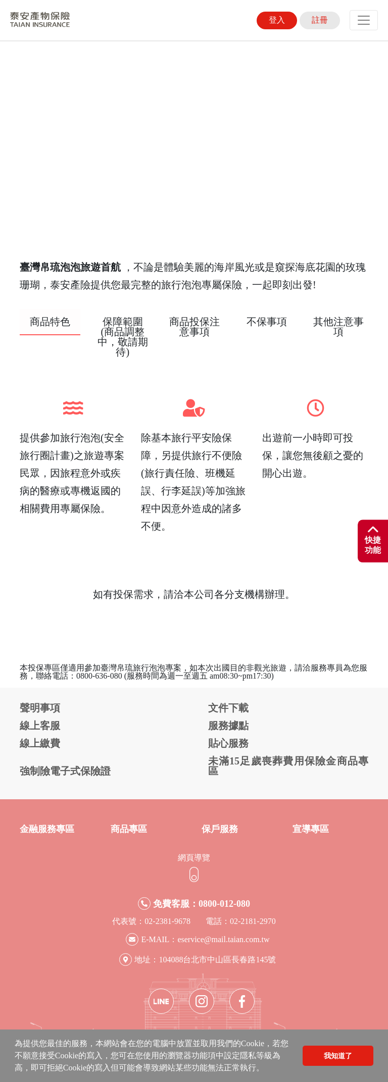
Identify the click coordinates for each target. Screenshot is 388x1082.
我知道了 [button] (338, 1056)
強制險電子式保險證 (65, 771)
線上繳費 (40, 743)
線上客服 (40, 725)
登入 (277, 20)
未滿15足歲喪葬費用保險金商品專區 (288, 766)
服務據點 (228, 725)
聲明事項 (40, 707)
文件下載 (228, 707)
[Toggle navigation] (364, 20)
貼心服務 (228, 743)
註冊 (320, 20)
